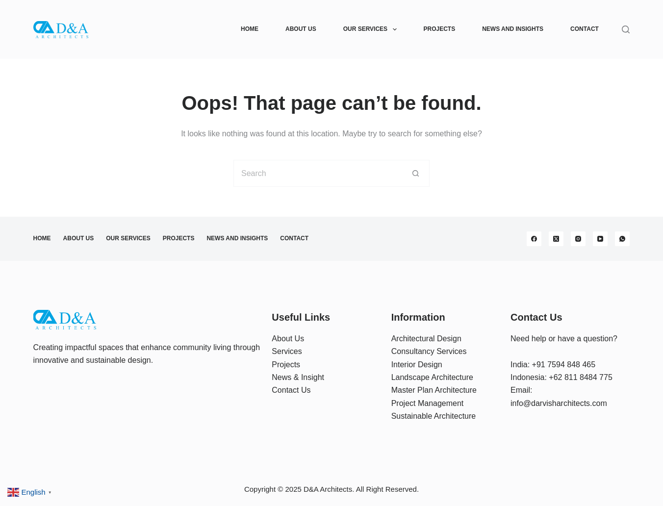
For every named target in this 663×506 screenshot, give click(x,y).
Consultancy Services (429, 351)
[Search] (626, 29)
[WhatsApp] (622, 238)
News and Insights (512, 28)
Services (287, 351)
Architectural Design (426, 338)
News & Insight (298, 377)
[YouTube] (600, 238)
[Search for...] (318, 173)
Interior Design (416, 364)
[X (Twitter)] (556, 238)
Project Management (427, 403)
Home (249, 28)
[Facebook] (534, 238)
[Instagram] (578, 238)
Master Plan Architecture (434, 390)
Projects (440, 28)
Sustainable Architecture (433, 416)
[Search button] (416, 173)
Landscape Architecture (432, 377)
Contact (584, 28)
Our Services (372, 29)
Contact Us (291, 390)
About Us (300, 28)
